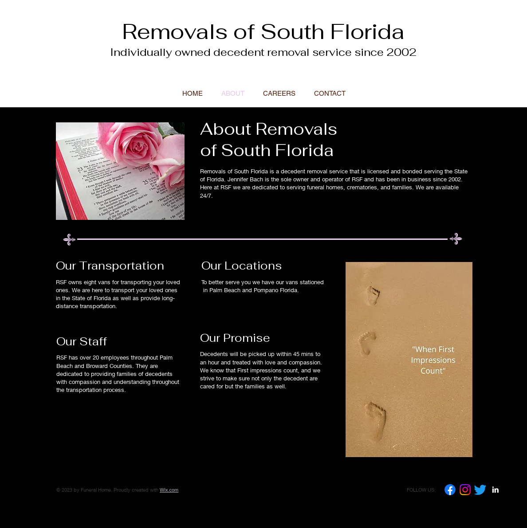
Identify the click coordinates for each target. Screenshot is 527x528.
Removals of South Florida (263, 31)
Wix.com (169, 490)
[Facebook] (450, 489)
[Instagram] (465, 489)
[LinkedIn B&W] (495, 489)
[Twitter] (480, 489)
